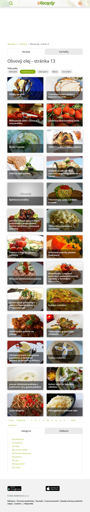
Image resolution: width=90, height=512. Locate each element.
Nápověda (28, 503)
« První (11, 420)
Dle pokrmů (17, 457)
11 (39, 420)
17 (64, 420)
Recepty (23, 44)
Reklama (11, 501)
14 (52, 420)
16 (60, 420)
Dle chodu (16, 467)
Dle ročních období (20, 450)
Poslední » (12, 425)
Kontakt (39, 501)
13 (48, 420)
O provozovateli (52, 501)
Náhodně (13, 71)
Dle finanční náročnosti (21, 453)
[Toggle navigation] (80, 3)
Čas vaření (66, 71)
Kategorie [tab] (26, 430)
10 (35, 420)
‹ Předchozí (20, 420)
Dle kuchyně (17, 443)
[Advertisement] (45, 23)
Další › (73, 420)
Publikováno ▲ (28, 71)
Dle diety (15, 446)
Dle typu (15, 460)
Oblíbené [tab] (63, 430)
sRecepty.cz (12, 44)
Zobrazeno (43, 71)
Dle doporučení (18, 464)
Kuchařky (64, 51)
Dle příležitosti (18, 439)
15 (56, 420)
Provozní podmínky (25, 501)
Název (54, 71)
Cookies (17, 503)
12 (44, 420)
